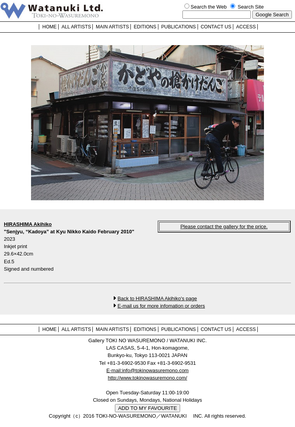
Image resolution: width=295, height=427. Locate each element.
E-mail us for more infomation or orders (161, 306)
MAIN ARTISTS (112, 27)
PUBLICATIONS (178, 27)
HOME (49, 27)
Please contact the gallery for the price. (224, 226)
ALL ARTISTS (76, 27)
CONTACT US (216, 27)
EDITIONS (145, 27)
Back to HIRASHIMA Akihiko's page (157, 298)
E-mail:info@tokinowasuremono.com (147, 370)
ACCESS (246, 27)
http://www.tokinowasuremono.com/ (147, 378)
